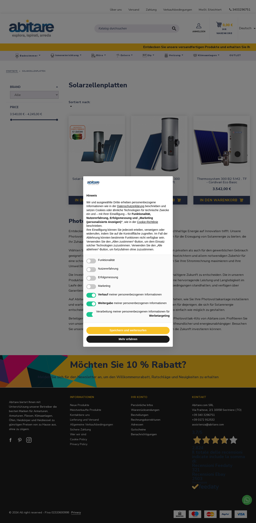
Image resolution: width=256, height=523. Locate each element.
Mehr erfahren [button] (128, 339)
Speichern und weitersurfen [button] (128, 330)
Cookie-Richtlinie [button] (147, 222)
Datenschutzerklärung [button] (130, 206)
